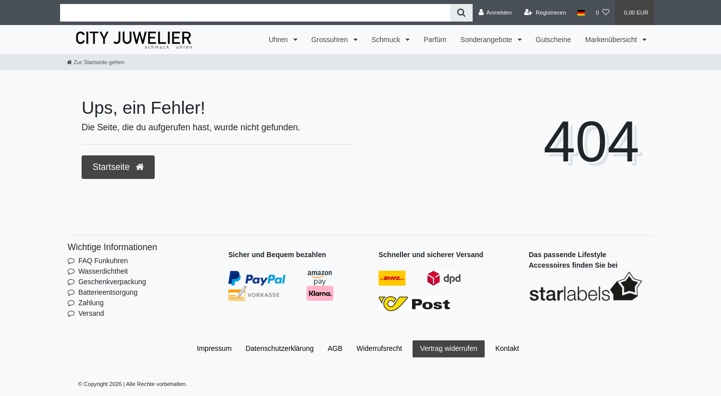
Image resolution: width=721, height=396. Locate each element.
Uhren (279, 40)
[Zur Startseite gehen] (95, 62)
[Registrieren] (545, 12)
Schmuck (387, 40)
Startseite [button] (118, 167)
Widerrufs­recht (379, 348)
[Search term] (255, 13)
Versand (91, 313)
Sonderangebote (487, 40)
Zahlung (91, 303)
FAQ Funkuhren (103, 261)
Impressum (214, 348)
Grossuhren (330, 40)
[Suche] (461, 13)
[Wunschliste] (602, 12)
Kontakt (507, 348)
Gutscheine (553, 40)
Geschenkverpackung (112, 282)
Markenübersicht (612, 40)
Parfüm (435, 40)
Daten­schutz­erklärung (279, 348)
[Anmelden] (495, 12)
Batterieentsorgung (107, 292)
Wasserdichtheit (103, 271)
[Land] (581, 12)
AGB (335, 348)
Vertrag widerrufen (448, 348)
